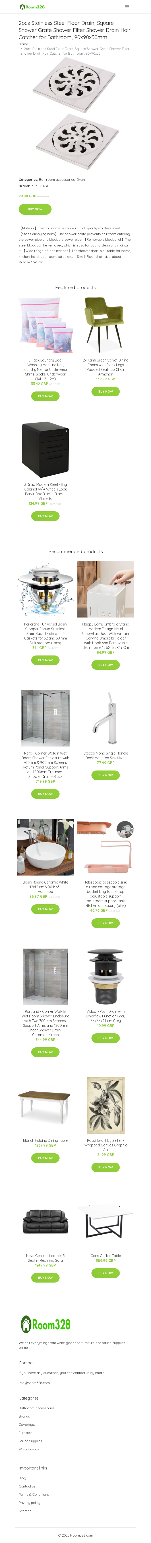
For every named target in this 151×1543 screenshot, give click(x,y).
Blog (22, 1478)
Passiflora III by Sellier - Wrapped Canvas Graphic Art (105, 1145)
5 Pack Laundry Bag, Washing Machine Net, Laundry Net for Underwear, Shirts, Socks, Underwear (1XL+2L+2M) (45, 369)
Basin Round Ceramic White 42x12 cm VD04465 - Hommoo (45, 887)
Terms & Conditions (34, 1494)
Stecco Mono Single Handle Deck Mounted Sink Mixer (105, 755)
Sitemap (25, 1511)
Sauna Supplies (30, 1441)
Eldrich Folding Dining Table (45, 1140)
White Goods (29, 1449)
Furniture (25, 1433)
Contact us (27, 1486)
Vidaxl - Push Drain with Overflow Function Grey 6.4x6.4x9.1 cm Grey (105, 1016)
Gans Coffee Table (106, 1255)
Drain (81, 179)
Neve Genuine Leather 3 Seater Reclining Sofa (45, 1258)
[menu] (127, 6)
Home (23, 44)
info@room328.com (34, 1383)
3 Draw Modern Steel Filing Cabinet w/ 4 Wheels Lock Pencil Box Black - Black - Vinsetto (45, 491)
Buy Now (35, 209)
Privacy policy (29, 1503)
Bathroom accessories (57, 179)
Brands (24, 1416)
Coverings (27, 1424)
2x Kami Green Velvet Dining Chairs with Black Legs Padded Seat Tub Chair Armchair (105, 367)
